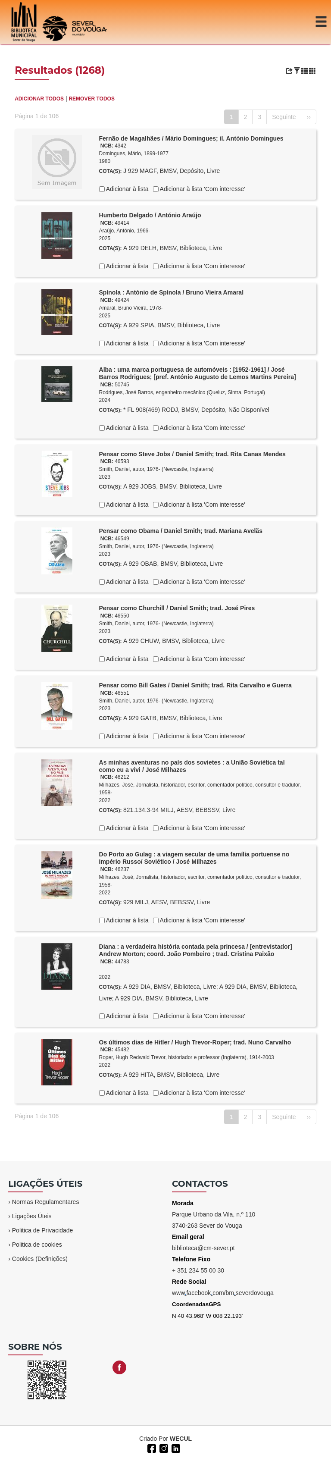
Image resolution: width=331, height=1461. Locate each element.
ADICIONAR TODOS (39, 99)
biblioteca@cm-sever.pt (203, 1248)
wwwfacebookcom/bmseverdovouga (223, 1292)
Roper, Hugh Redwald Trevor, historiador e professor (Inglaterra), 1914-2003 (186, 1057)
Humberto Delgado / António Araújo (150, 215)
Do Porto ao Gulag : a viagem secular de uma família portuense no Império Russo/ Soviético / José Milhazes (194, 858)
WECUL (181, 1438)
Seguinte (284, 116)
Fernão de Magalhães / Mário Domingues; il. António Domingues (191, 138)
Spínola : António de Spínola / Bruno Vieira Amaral (171, 292)
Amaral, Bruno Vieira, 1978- (131, 308)
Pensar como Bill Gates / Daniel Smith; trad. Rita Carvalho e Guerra (195, 685)
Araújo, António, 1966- (124, 231)
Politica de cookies (37, 1244)
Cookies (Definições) (40, 1258)
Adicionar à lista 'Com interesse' (202, 188)
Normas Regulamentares (45, 1201)
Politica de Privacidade (42, 1230)
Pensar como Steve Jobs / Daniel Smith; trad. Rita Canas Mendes (192, 454)
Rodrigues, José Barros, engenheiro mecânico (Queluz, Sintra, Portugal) (182, 392)
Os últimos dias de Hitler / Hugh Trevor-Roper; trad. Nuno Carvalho (195, 1042)
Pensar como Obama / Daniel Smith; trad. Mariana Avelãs (180, 530)
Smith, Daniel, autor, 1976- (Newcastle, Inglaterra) (156, 469)
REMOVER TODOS (91, 99)
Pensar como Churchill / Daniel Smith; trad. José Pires (177, 608)
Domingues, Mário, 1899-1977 (134, 153)
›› (308, 116)
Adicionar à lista (127, 188)
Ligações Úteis (32, 1216)
